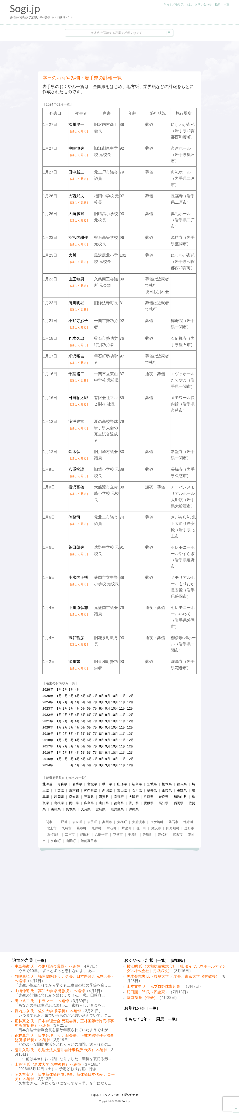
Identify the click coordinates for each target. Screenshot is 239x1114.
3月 (71, 689)
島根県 (59, 803)
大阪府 (134, 797)
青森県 (62, 784)
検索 (218, 4)
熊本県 (71, 809)
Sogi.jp (125, 1101)
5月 (83, 696)
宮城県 (92, 784)
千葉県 (59, 790)
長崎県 (56, 809)
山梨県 (167, 790)
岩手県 (77, 784)
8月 (101, 696)
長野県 (182, 790)
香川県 (134, 803)
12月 (130, 696)
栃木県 (167, 784)
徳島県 (119, 803)
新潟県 (107, 790)
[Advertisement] (119, 56)
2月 (65, 689)
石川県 (137, 790)
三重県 (89, 797)
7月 (95, 696)
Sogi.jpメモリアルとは (178, 4)
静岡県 (59, 797)
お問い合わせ (203, 4)
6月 (89, 696)
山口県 (104, 803)
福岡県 (178, 803)
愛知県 (74, 797)
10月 (114, 696)
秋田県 (107, 784)
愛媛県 (149, 803)
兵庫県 (149, 797)
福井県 (152, 790)
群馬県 (182, 784)
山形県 (122, 784)
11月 (122, 696)
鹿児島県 (117, 809)
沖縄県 (134, 809)
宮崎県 (100, 809)
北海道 (47, 784)
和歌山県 (180, 797)
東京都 (74, 790)
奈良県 (164, 797)
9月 (107, 696)
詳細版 (177, 960)
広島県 (89, 803)
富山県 (122, 790)
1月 (59, 689)
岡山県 (74, 803)
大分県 (86, 809)
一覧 (226, 4)
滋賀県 (104, 797)
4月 (77, 689)
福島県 (137, 784)
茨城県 (152, 784)
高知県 (164, 803)
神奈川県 (90, 790)
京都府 (119, 797)
